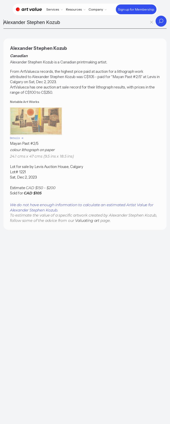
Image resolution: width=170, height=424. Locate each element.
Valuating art (87, 220)
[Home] (29, 9)
